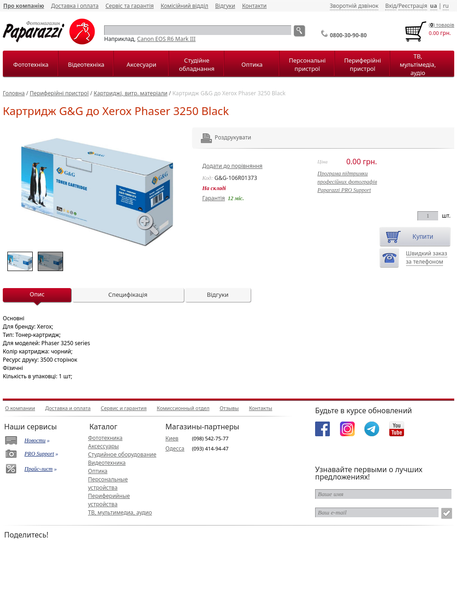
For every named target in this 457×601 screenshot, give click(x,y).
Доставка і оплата (75, 6)
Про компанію (23, 6)
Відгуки (225, 6)
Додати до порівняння (232, 166)
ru (445, 6)
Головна (14, 93)
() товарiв (441, 24)
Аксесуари (141, 64)
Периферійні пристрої (362, 64)
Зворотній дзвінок (354, 6)
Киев (171, 438)
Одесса (174, 448)
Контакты (260, 408)
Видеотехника (107, 463)
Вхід (390, 6)
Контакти (254, 6)
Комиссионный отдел (183, 408)
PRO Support (39, 454)
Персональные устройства (108, 483)
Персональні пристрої (307, 64)
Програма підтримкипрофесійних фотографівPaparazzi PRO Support (347, 181)
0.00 (434, 32)
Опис (36, 294)
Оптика (252, 64)
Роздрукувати (220, 137)
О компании (20, 408)
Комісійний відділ (184, 6)
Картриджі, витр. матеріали (130, 93)
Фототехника (105, 438)
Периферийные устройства (109, 500)
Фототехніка (30, 64)
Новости (35, 440)
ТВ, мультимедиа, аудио (120, 512)
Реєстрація (412, 6)
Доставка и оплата (68, 408)
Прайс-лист (38, 469)
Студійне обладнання (197, 64)
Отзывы (229, 408)
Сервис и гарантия (124, 408)
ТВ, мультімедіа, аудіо (418, 64)
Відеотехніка (86, 64)
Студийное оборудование (122, 454)
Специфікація (127, 294)
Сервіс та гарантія (129, 6)
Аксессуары (103, 446)
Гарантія (213, 198)
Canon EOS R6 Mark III (166, 39)
